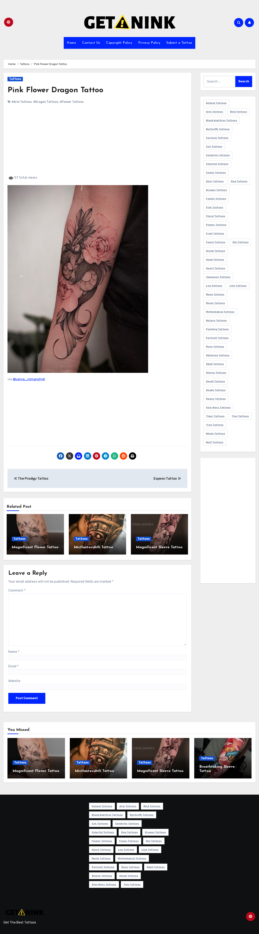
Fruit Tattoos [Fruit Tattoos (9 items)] (215, 233)
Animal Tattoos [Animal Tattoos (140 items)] (216, 103)
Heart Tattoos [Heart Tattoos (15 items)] (215, 268)
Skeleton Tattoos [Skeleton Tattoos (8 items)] (217, 355)
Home (71, 43)
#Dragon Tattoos (45, 102)
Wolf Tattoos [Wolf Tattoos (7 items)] (214, 442)
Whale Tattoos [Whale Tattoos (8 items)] (215, 433)
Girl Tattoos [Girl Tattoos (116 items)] (240, 242)
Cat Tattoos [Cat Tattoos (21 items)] (214, 146)
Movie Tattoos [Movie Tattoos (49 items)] (215, 303)
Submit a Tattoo (179, 43)
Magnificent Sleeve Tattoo (159, 547)
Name (13, 651)
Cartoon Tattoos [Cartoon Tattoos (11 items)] (217, 137)
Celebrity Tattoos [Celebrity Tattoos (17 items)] (218, 155)
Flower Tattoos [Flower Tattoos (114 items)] (216, 224)
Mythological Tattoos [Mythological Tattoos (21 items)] (220, 311)
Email (13, 666)
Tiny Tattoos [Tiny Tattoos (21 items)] (240, 416)
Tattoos (15, 79)
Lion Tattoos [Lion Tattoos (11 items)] (238, 285)
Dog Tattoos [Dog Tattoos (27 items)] (239, 181)
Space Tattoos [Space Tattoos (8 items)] (216, 398)
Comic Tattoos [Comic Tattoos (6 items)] (216, 172)
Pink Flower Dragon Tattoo (56, 90)
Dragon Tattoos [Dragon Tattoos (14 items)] (216, 190)
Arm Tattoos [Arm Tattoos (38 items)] (214, 111)
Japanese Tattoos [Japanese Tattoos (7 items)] (218, 277)
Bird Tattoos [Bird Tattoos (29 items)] (238, 111)
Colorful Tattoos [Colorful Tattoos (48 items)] (217, 163)
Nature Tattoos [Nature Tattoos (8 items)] (216, 320)
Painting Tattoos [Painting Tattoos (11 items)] (217, 329)
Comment (16, 590)
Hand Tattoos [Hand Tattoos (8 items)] (215, 259)
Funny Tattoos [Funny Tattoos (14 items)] (215, 242)
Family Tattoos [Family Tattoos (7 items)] (216, 198)
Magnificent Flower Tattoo (35, 547)
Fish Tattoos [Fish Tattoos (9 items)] (214, 207)
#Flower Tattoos (72, 102)
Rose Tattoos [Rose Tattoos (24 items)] (215, 346)
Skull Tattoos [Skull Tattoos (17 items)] (215, 364)
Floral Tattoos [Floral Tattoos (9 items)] (215, 216)
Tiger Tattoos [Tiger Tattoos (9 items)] (215, 416)
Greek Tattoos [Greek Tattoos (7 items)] (215, 250)
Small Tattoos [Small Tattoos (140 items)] (215, 381)
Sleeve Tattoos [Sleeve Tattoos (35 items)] (216, 372)
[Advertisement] (98, 143)
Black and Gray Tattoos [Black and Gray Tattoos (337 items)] (221, 120)
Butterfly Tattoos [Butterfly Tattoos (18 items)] (218, 129)
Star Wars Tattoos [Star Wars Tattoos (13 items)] (218, 407)
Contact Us (91, 43)
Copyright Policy (119, 43)
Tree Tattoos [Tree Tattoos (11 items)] (215, 424)
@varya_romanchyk (29, 379)
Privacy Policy (149, 43)
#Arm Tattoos (22, 102)
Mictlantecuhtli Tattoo (93, 547)
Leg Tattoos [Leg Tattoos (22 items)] (214, 285)
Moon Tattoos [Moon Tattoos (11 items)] (215, 294)
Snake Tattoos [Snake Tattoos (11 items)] (216, 390)
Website (14, 680)
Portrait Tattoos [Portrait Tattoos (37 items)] (217, 337)
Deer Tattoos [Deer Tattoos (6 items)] (215, 181)
